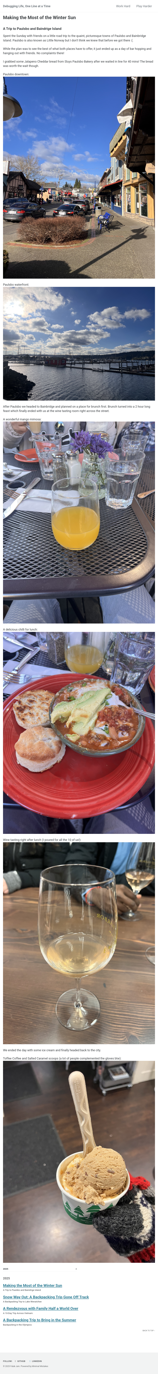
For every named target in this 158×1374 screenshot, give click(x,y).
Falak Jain (15, 1366)
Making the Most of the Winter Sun (32, 1287)
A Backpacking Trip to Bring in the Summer (39, 1322)
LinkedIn (35, 1361)
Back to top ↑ (148, 1333)
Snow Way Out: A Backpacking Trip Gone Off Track (46, 1299)
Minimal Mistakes (40, 1366)
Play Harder (144, 6)
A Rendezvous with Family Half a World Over (40, 1310)
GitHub (20, 1361)
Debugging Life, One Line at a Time (26, 6)
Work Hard (123, 6)
